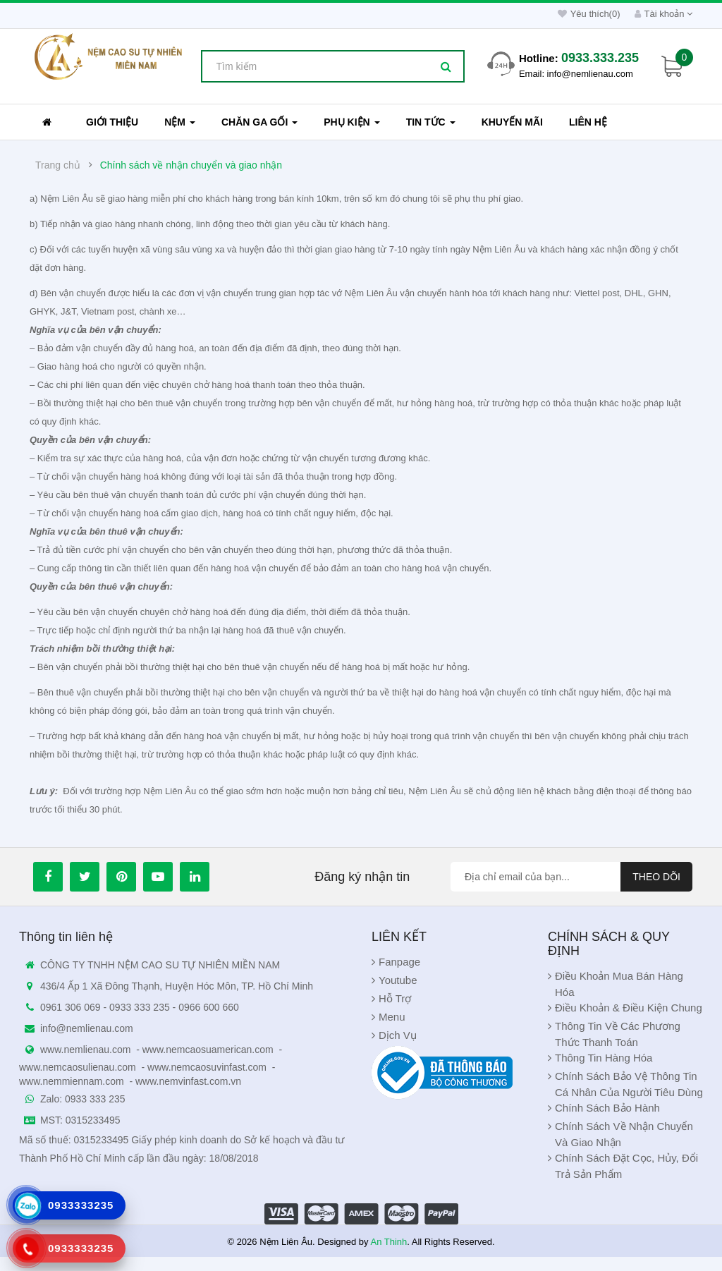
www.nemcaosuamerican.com (208, 1049)
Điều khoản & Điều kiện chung (628, 1008)
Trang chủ (57, 165)
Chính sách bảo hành (607, 1108)
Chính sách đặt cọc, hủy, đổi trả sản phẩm (626, 1166)
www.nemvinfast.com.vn (188, 1081)
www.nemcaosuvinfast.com (207, 1067)
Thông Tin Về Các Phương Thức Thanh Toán (617, 1034)
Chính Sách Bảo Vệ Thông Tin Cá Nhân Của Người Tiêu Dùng (629, 1084)
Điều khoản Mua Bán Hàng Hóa (619, 984)
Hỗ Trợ (395, 998)
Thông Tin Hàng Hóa (603, 1058)
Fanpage (399, 962)
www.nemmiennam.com (71, 1081)
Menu (392, 1017)
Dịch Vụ (398, 1035)
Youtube (398, 980)
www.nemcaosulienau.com (77, 1067)
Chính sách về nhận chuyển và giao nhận (191, 165)
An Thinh (388, 1241)
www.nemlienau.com (85, 1049)
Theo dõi (656, 876)
